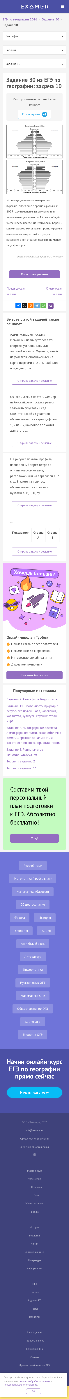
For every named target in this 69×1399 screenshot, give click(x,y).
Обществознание (32, 904)
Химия (46, 930)
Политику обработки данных (34, 1381)
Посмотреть (34, 114)
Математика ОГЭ (32, 996)
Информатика (33, 969)
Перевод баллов (34, 1340)
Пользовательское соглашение (20, 1384)
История (45, 917)
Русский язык (32, 865)
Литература (32, 956)
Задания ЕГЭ (35, 1300)
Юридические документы (34, 1138)
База (36, 1195)
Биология (21, 930)
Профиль (36, 1187)
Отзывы (34, 1357)
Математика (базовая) (33, 891)
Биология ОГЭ (33, 1034)
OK (33, 1391)
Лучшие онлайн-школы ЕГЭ (34, 1365)
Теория (34, 1292)
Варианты (34, 1316)
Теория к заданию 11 (21, 768)
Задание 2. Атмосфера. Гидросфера (31, 699)
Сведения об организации (34, 1147)
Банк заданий (34, 1332)
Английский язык (33, 943)
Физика (19, 917)
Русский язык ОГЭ (32, 982)
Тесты (34, 1308)
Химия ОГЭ (32, 1022)
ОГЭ (34, 1284)
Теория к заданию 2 (20, 761)
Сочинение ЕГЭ (34, 1349)
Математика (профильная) (33, 878)
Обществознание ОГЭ (32, 1008)
